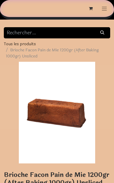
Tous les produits (20, 44)
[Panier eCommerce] (90, 8)
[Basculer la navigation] (104, 8)
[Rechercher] (102, 32)
